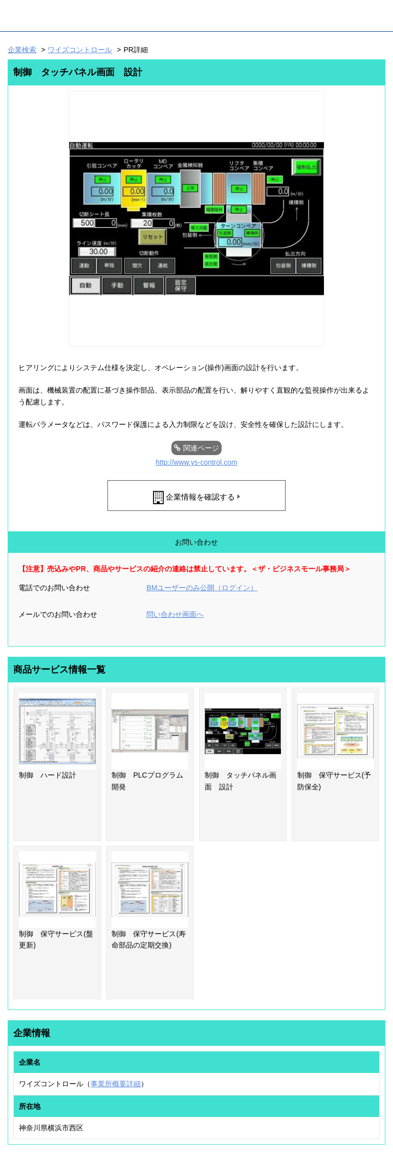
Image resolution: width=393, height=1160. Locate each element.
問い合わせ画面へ (175, 614)
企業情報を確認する (200, 496)
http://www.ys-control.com (196, 462)
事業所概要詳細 (116, 1084)
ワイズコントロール (80, 50)
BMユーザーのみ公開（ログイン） (201, 588)
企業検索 (22, 50)
